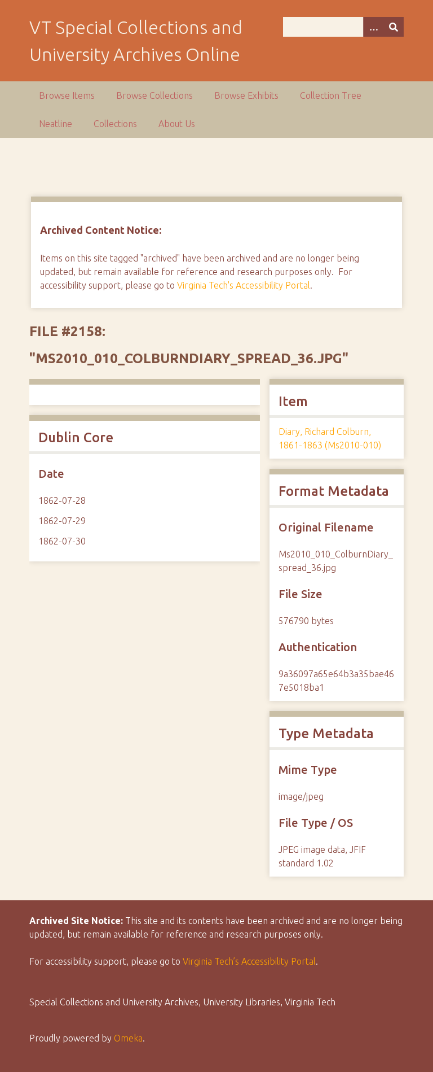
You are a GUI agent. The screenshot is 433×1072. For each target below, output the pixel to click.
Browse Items (67, 95)
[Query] (343, 27)
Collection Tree (330, 95)
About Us (176, 124)
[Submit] (393, 27)
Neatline (55, 124)
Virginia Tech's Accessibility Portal (243, 285)
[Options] (373, 27)
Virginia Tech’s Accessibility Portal (249, 961)
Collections (115, 124)
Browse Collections (154, 95)
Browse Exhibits (246, 95)
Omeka (128, 1038)
